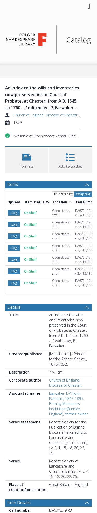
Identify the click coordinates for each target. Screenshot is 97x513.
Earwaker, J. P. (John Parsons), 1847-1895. (66, 396)
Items (12, 184)
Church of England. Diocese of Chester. (45, 115)
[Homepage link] (48, 38)
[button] (26, 159)
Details (14, 307)
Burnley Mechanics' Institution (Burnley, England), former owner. (68, 408)
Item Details (19, 503)
